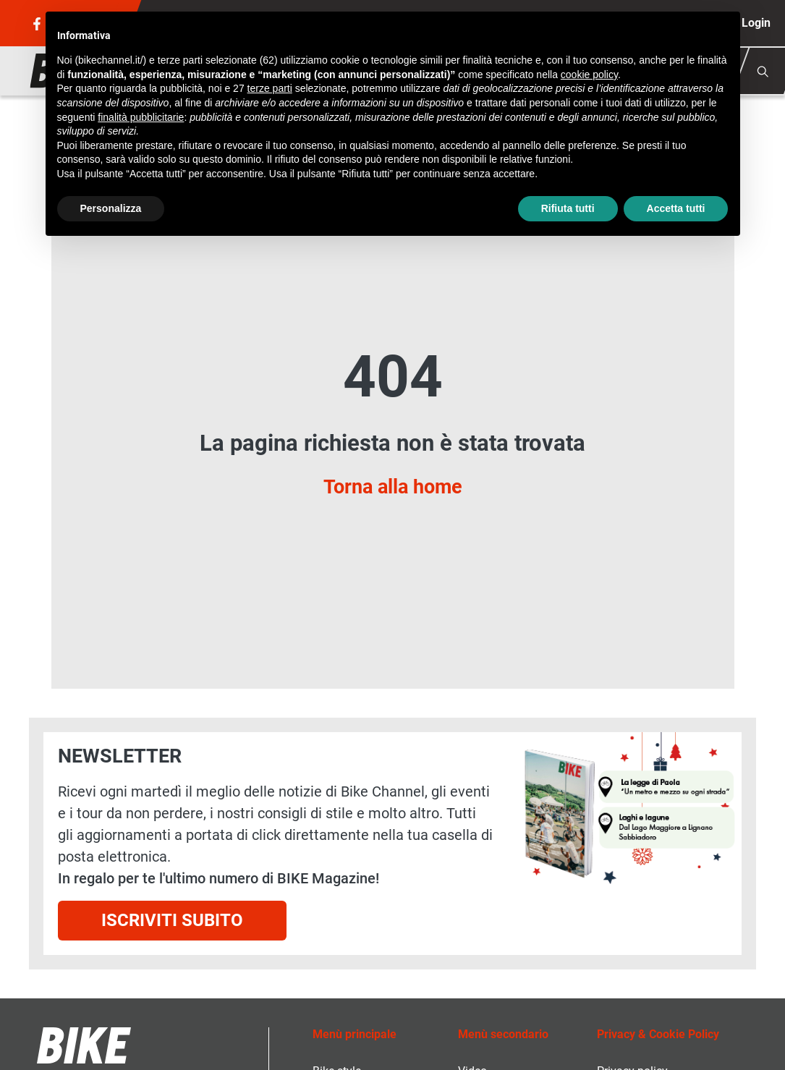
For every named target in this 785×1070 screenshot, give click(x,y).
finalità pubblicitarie (141, 117)
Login (756, 23)
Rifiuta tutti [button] (568, 208)
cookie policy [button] (589, 74)
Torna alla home (392, 486)
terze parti (269, 88)
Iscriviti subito (172, 920)
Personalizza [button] (111, 208)
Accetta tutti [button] (676, 208)
